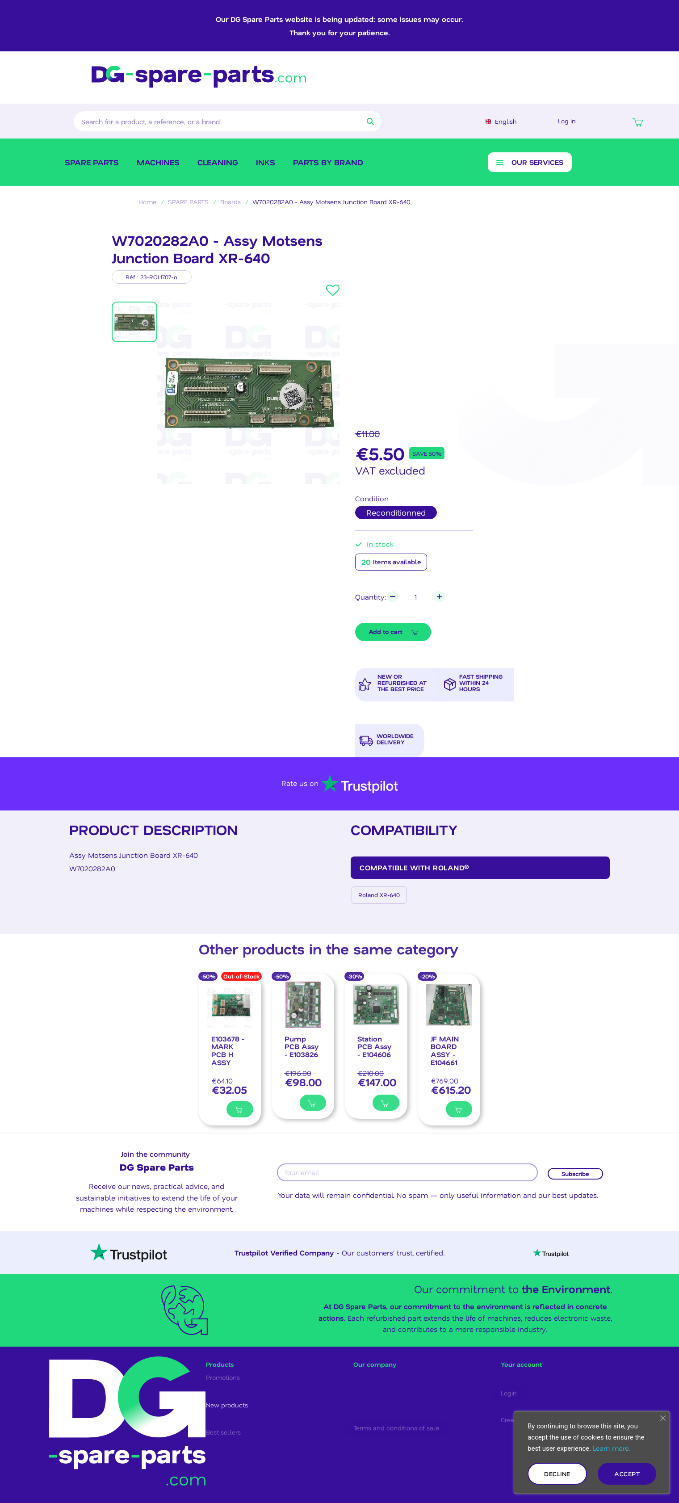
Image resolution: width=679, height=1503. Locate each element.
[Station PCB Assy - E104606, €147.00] (376, 1060)
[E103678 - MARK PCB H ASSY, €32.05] (230, 1063)
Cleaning (217, 170)
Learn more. (611, 1448)
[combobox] (209, 124)
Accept (627, 1473)
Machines (158, 170)
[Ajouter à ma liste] (216, 1123)
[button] (638, 124)
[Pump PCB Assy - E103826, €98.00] (303, 1060)
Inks (265, 170)
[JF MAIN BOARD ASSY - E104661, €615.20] (449, 1063)
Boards (230, 210)
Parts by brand (328, 170)
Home (147, 210)
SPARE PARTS (92, 170)
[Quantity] (418, 608)
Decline (557, 1473)
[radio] (396, 522)
